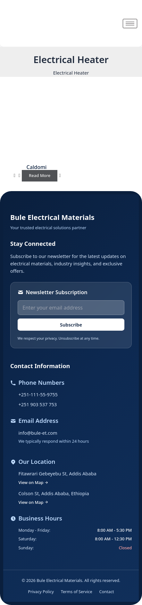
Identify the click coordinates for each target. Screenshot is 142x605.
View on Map (33, 482)
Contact (106, 591)
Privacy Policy (41, 591)
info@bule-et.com (37, 433)
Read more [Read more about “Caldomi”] (39, 175)
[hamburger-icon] (130, 23)
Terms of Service (76, 591)
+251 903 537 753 (37, 404)
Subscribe (71, 324)
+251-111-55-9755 (38, 394)
